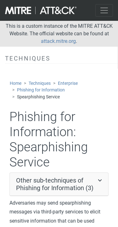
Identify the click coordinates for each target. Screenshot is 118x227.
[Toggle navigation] (104, 10)
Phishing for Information (41, 90)
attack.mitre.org (58, 41)
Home (15, 83)
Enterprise (68, 83)
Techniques (40, 83)
